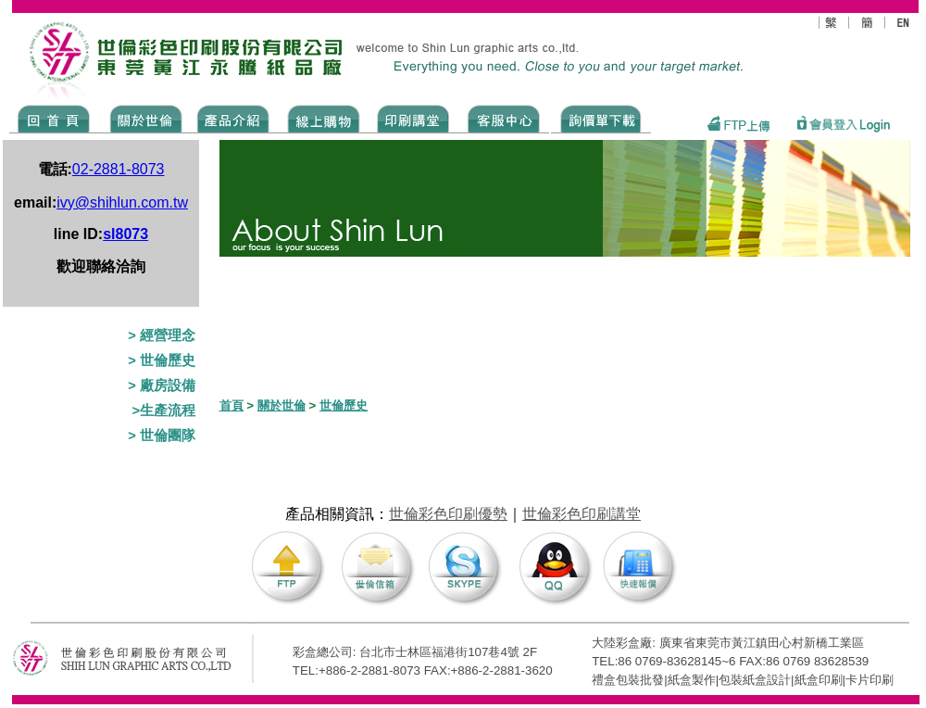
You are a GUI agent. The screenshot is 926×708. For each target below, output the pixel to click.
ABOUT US (142, 117)
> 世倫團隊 (161, 435)
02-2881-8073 (118, 169)
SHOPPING (323, 117)
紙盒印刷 (819, 680)
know (413, 117)
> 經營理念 (161, 335)
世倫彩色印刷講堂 (581, 514)
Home (54, 117)
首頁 (231, 405)
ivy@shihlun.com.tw (122, 202)
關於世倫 (281, 405)
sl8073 (125, 234)
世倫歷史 (343, 405)
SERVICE (505, 117)
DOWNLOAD (601, 117)
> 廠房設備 (161, 385)
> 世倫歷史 (161, 360)
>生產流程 (163, 410)
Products (232, 117)
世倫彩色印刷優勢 (448, 514)
